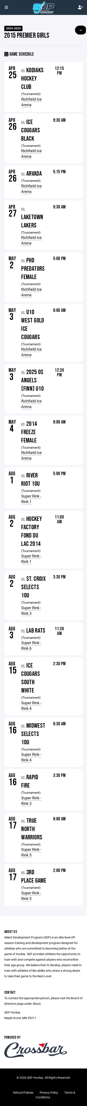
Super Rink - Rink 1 (31, 498)
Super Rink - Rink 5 (31, 852)
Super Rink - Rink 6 (31, 645)
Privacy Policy (49, 1092)
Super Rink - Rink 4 (31, 705)
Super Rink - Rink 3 (31, 610)
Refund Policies (23, 1092)
